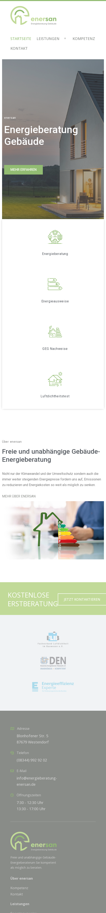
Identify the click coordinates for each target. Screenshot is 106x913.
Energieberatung (55, 254)
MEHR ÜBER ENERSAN (19, 496)
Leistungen (48, 38)
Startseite (20, 38)
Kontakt (19, 48)
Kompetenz (84, 38)
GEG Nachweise (55, 349)
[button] (23, 170)
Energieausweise (55, 301)
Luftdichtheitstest (55, 396)
